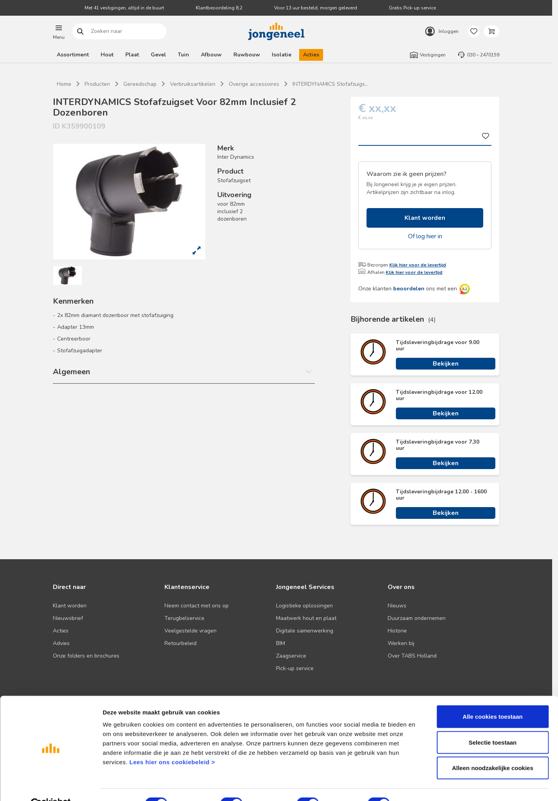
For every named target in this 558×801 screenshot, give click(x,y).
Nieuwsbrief (68, 618)
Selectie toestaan (493, 724)
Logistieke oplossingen (304, 605)
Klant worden (425, 218)
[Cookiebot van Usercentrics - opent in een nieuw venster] (50, 786)
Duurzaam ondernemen (417, 618)
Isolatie (281, 54)
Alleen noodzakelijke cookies (492, 749)
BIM (280, 643)
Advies (61, 643)
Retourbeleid (180, 643)
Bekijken (446, 363)
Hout (107, 54)
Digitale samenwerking (304, 630)
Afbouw (211, 54)
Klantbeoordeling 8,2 (219, 8)
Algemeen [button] (71, 371)
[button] (59, 31)
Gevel (158, 54)
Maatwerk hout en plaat (306, 618)
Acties (311, 54)
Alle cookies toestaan (492, 698)
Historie (397, 630)
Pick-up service (295, 668)
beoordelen (408, 288)
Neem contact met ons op (196, 605)
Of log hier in (425, 236)
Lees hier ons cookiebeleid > (172, 743)
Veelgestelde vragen (190, 630)
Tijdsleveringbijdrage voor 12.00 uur (439, 395)
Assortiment (73, 54)
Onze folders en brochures (86, 656)
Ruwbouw (246, 54)
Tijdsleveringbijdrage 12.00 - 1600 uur (441, 495)
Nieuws (397, 605)
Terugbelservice (184, 618)
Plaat (132, 54)
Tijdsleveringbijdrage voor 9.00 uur (437, 345)
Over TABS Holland (412, 656)
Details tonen (423, 785)
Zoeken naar (80, 31)
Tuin (183, 54)
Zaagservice (291, 656)
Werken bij (401, 643)
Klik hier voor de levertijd (417, 265)
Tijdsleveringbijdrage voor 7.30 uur (437, 445)
